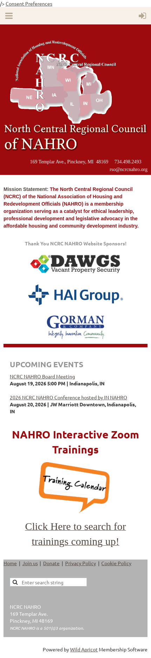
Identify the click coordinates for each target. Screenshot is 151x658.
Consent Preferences (29, 3)
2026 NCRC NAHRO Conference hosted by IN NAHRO (68, 397)
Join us (30, 563)
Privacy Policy (80, 563)
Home (10, 563)
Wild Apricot (84, 649)
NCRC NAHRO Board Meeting (42, 376)
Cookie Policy (116, 563)
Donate (51, 563)
